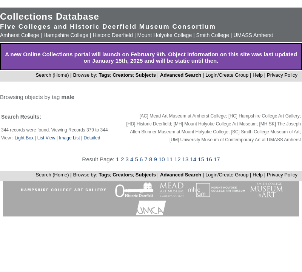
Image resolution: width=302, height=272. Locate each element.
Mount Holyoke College (164, 35)
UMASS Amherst (253, 35)
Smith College (212, 35)
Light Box (24, 138)
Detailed (91, 138)
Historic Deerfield (112, 35)
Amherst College (19, 35)
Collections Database (49, 16)
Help (258, 75)
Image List (69, 138)
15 (201, 159)
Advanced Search (180, 75)
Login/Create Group (227, 75)
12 (177, 159)
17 (217, 159)
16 (209, 159)
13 (185, 159)
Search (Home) (52, 75)
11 (169, 159)
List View (46, 138)
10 (162, 159)
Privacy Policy (282, 75)
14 (193, 159)
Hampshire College (65, 35)
